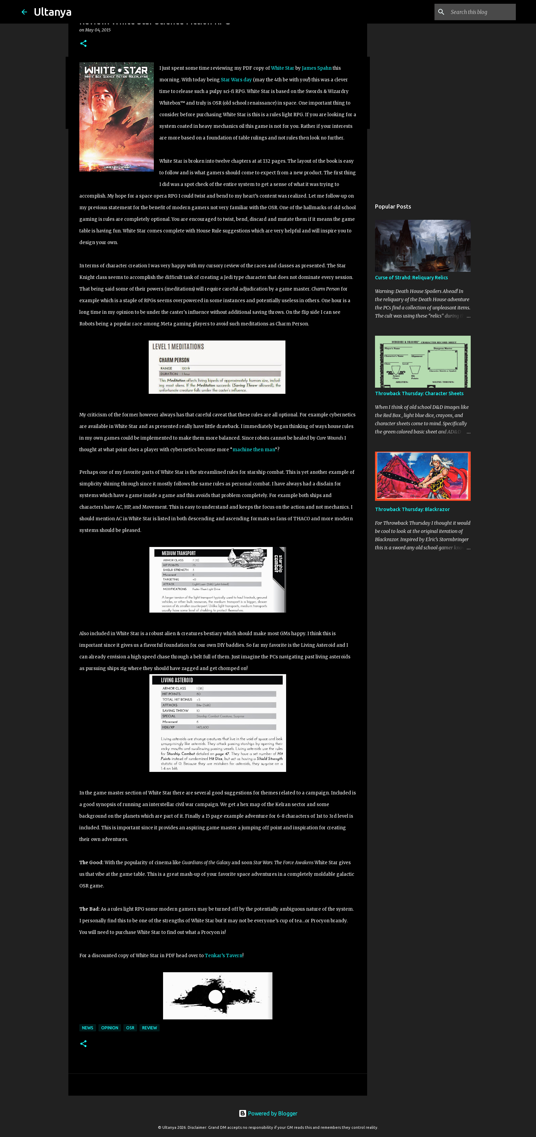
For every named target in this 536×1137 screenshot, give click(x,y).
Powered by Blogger (268, 1113)
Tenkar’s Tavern (223, 956)
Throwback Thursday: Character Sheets (419, 393)
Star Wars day (236, 80)
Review (149, 1028)
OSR (130, 1028)
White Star (282, 68)
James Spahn (317, 68)
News (87, 1028)
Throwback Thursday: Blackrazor (412, 509)
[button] (83, 44)
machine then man (253, 450)
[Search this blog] (480, 12)
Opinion (109, 1028)
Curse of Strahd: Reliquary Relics (411, 277)
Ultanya (53, 11)
